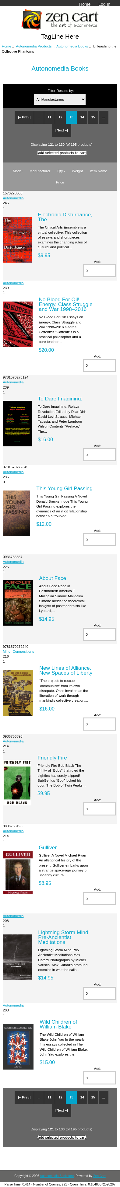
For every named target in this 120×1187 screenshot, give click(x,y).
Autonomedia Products (33, 46)
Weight (77, 171)
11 (49, 117)
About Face (52, 578)
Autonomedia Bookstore (57, 1176)
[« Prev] (24, 117)
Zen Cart (99, 1176)
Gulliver (48, 847)
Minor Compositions (18, 651)
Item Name (98, 171)
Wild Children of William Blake (58, 1024)
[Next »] (61, 130)
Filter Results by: (61, 91)
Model (18, 171)
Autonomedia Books (72, 46)
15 (93, 117)
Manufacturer (40, 171)
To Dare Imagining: (60, 399)
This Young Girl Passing (64, 488)
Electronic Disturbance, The (65, 216)
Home (84, 4)
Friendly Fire (52, 758)
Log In (104, 4)
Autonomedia (13, 198)
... (39, 117)
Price (60, 182)
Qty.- (61, 171)
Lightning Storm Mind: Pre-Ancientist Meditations (64, 937)
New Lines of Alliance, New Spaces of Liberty (65, 670)
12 (60, 117)
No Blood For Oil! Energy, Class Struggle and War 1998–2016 (66, 304)
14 (82, 117)
